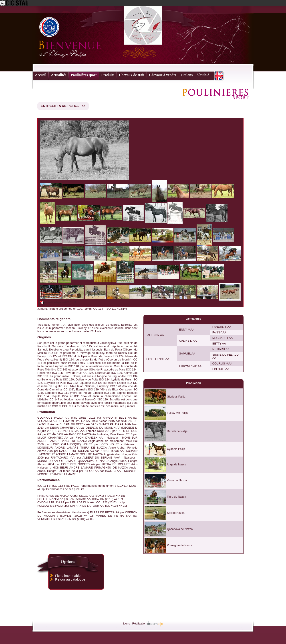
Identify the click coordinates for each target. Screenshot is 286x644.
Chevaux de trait (132, 75)
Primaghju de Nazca (180, 545)
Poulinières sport (84, 75)
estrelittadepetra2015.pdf (60, 302)
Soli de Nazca (176, 512)
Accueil (40, 75)
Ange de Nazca (176, 464)
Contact (203, 74)
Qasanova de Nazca (180, 529)
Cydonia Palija (176, 449)
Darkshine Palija (177, 431)
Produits (107, 75)
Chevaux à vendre (162, 75)
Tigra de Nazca (176, 496)
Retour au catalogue (70, 579)
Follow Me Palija (177, 412)
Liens (126, 623)
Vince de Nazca (177, 480)
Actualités (58, 75)
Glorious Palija (176, 396)
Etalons (187, 75)
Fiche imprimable (68, 575)
